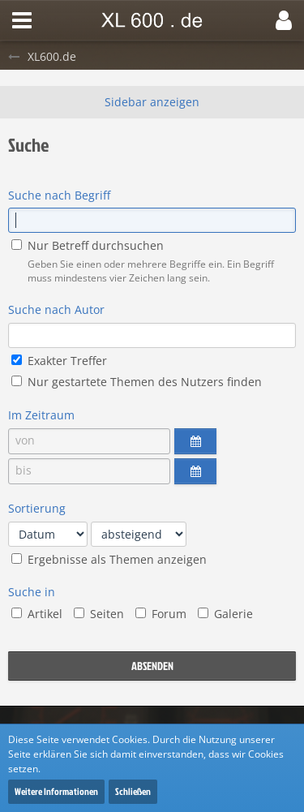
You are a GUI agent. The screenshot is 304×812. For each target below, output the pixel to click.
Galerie (225, 613)
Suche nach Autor (56, 309)
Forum (160, 613)
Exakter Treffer (59, 360)
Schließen (133, 791)
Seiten (99, 613)
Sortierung (37, 508)
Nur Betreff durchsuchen (87, 245)
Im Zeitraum (41, 415)
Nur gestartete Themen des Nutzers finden (136, 381)
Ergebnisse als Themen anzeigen (109, 559)
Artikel (36, 613)
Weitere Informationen (56, 791)
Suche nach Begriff (59, 195)
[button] (22, 20)
